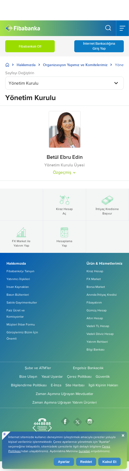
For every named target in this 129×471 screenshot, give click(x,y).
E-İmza (56, 385)
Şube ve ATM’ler (38, 367)
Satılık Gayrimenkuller (22, 302)
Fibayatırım (94, 302)
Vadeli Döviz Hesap (100, 334)
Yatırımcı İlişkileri (18, 279)
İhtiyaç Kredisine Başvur (107, 205)
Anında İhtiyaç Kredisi (102, 294)
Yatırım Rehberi (97, 341)
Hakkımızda (26, 65)
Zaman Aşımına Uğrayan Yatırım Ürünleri (64, 402)
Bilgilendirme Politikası (29, 385)
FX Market (94, 279)
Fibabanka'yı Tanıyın (20, 271)
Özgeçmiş (64, 172)
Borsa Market (96, 286)
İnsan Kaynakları (18, 286)
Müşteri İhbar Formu (21, 324)
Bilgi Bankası (96, 349)
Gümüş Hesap (97, 310)
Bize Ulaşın (28, 376)
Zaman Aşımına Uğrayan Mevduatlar (64, 393)
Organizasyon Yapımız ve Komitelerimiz (75, 65)
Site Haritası (74, 385)
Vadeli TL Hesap (98, 326)
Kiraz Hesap (95, 271)
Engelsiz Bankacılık (88, 367)
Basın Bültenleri (18, 294)
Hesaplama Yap (64, 237)
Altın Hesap (95, 318)
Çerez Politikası (79, 376)
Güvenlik (103, 376)
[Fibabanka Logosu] (22, 28)
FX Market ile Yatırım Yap (21, 237)
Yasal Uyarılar (52, 376)
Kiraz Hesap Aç (64, 205)
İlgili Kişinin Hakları (103, 385)
